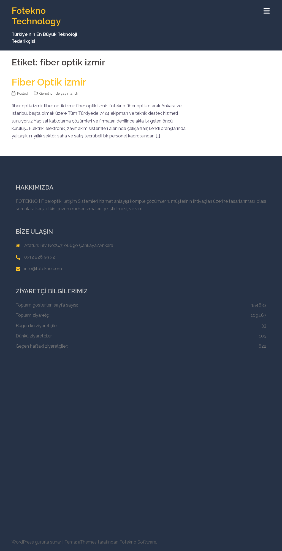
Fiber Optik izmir (49, 82)
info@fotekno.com (43, 268)
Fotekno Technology (36, 16)
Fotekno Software (138, 542)
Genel (44, 93)
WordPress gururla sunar (36, 542)
